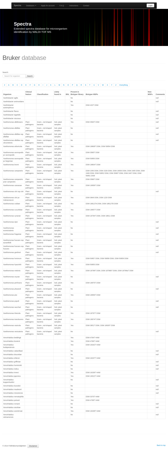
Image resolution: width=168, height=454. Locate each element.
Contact (86, 6)
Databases (31, 6)
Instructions (73, 6)
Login (150, 5)
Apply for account (48, 6)
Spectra (17, 5)
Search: (5, 72)
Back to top (161, 445)
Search (30, 76)
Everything (124, 85)
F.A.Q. (61, 6)
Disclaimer (33, 446)
